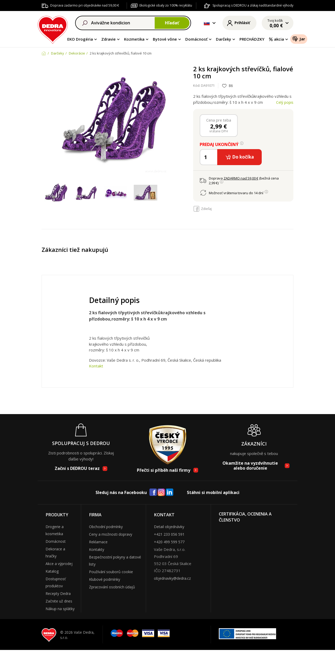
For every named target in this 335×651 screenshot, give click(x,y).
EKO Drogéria (80, 39)
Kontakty (96, 549)
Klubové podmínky (104, 579)
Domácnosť (196, 39)
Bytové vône (165, 39)
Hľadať (172, 23)
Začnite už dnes (59, 601)
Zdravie (108, 39)
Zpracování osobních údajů (112, 586)
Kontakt (96, 365)
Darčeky (223, 39)
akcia (276, 39)
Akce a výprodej (59, 563)
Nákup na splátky (60, 608)
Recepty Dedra (58, 593)
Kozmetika (134, 39)
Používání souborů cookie (111, 571)
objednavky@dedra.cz (172, 578)
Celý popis (284, 102)
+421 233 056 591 (169, 534)
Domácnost (56, 541)
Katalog (52, 571)
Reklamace (98, 541)
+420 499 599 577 (169, 541)
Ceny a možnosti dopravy (110, 534)
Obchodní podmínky (106, 526)
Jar (298, 39)
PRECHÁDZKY (251, 39)
